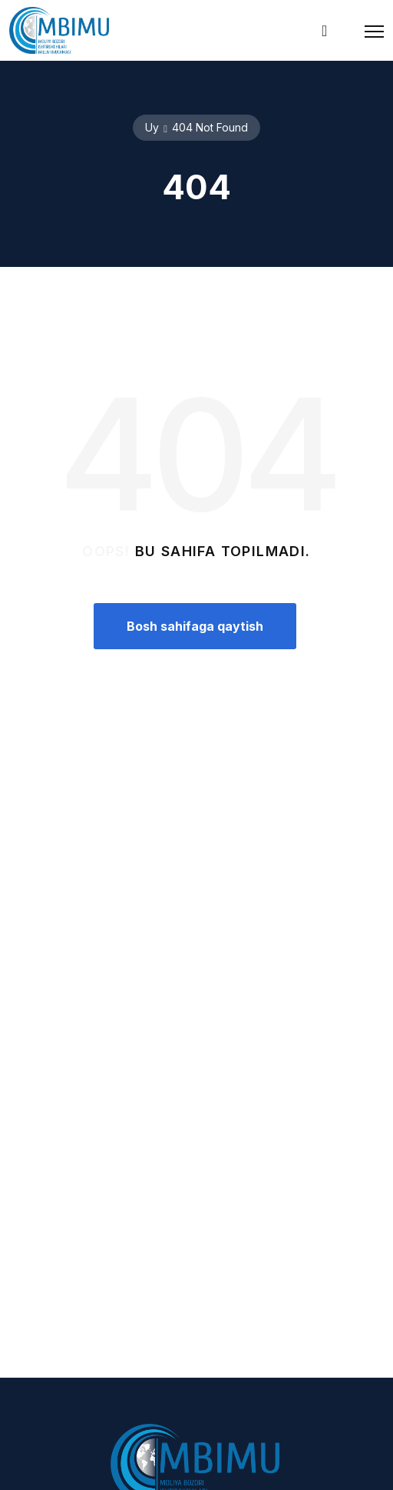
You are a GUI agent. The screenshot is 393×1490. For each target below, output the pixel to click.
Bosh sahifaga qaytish (195, 626)
